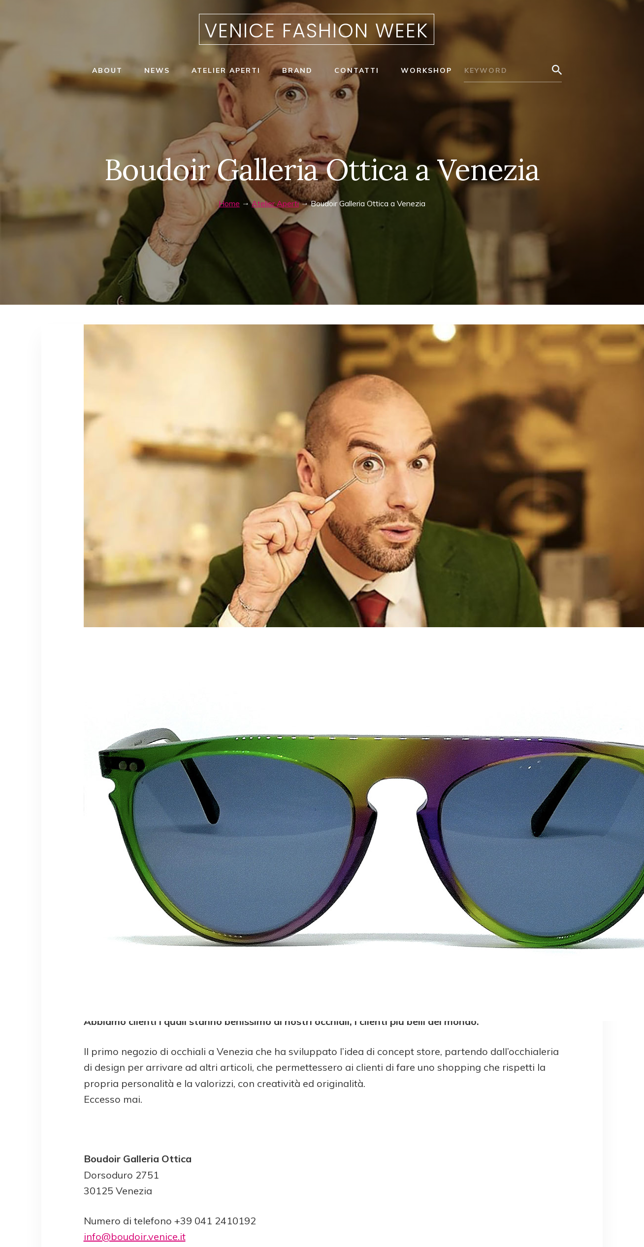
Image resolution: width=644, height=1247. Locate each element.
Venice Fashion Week (316, 30)
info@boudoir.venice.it (135, 1236)
